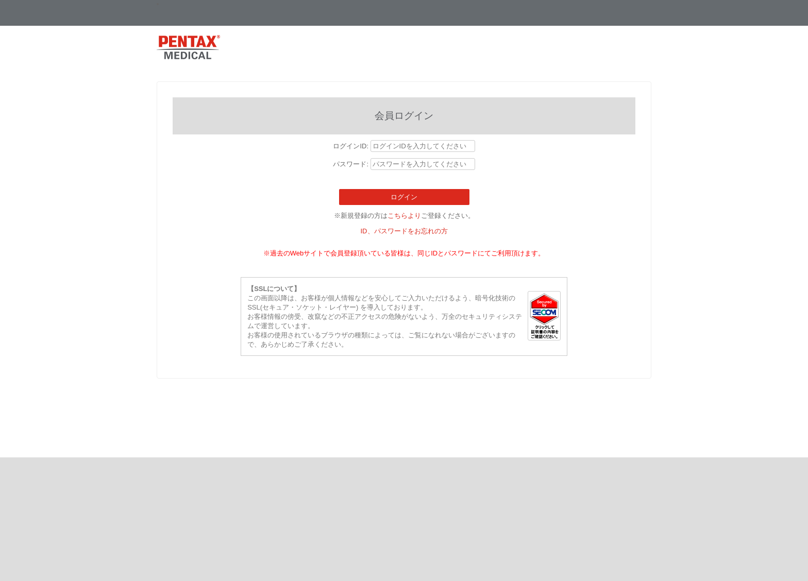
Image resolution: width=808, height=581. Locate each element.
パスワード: (351, 164)
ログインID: (351, 146)
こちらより (404, 215)
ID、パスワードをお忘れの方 (404, 231)
